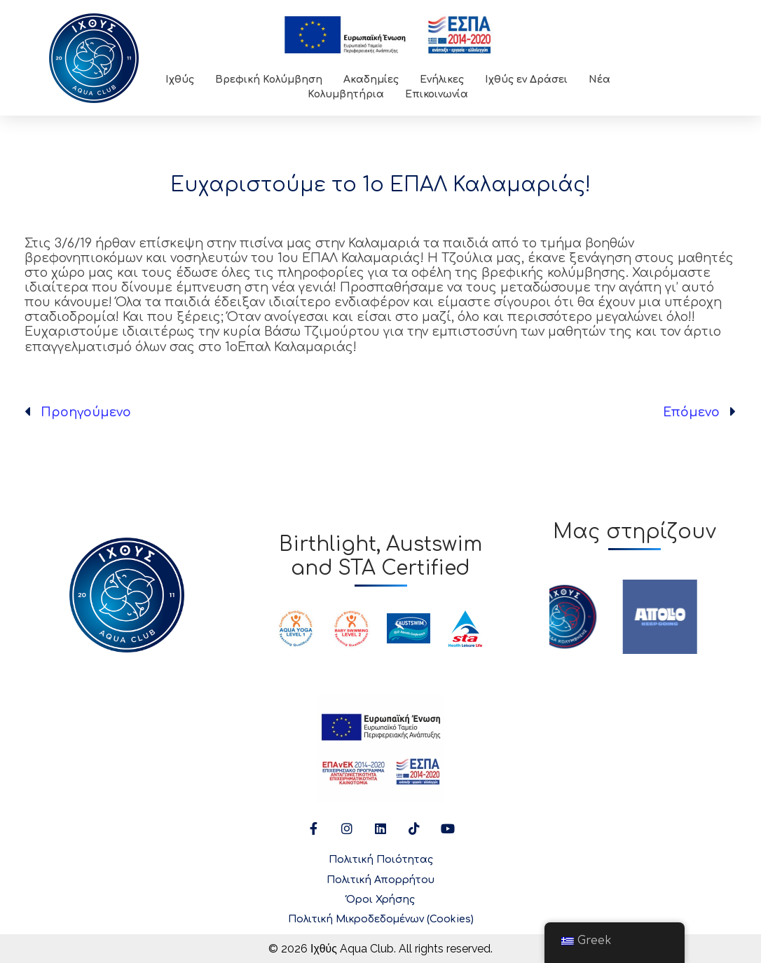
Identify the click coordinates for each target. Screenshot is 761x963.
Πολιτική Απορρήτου (380, 880)
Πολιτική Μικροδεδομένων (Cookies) (381, 919)
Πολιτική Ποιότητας (381, 859)
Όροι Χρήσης (380, 899)
